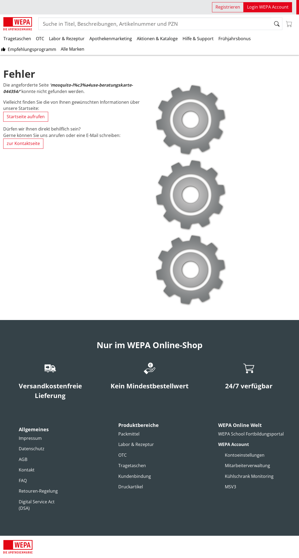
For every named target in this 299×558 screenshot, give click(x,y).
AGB (23, 459)
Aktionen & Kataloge (157, 39)
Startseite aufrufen (26, 117)
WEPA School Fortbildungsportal (251, 434)
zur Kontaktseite (23, 143)
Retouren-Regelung (38, 491)
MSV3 (230, 487)
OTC (40, 39)
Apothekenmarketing (110, 39)
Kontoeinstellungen (244, 455)
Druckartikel (130, 487)
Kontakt (27, 470)
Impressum (30, 438)
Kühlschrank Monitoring (249, 476)
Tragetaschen (17, 39)
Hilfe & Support (198, 39)
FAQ (23, 480)
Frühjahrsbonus (234, 39)
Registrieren (227, 7)
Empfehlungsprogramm (32, 49)
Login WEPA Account (268, 7)
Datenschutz (31, 449)
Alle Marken (72, 49)
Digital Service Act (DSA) (37, 505)
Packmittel (128, 434)
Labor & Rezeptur (67, 39)
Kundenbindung (134, 476)
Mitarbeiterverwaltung (247, 465)
